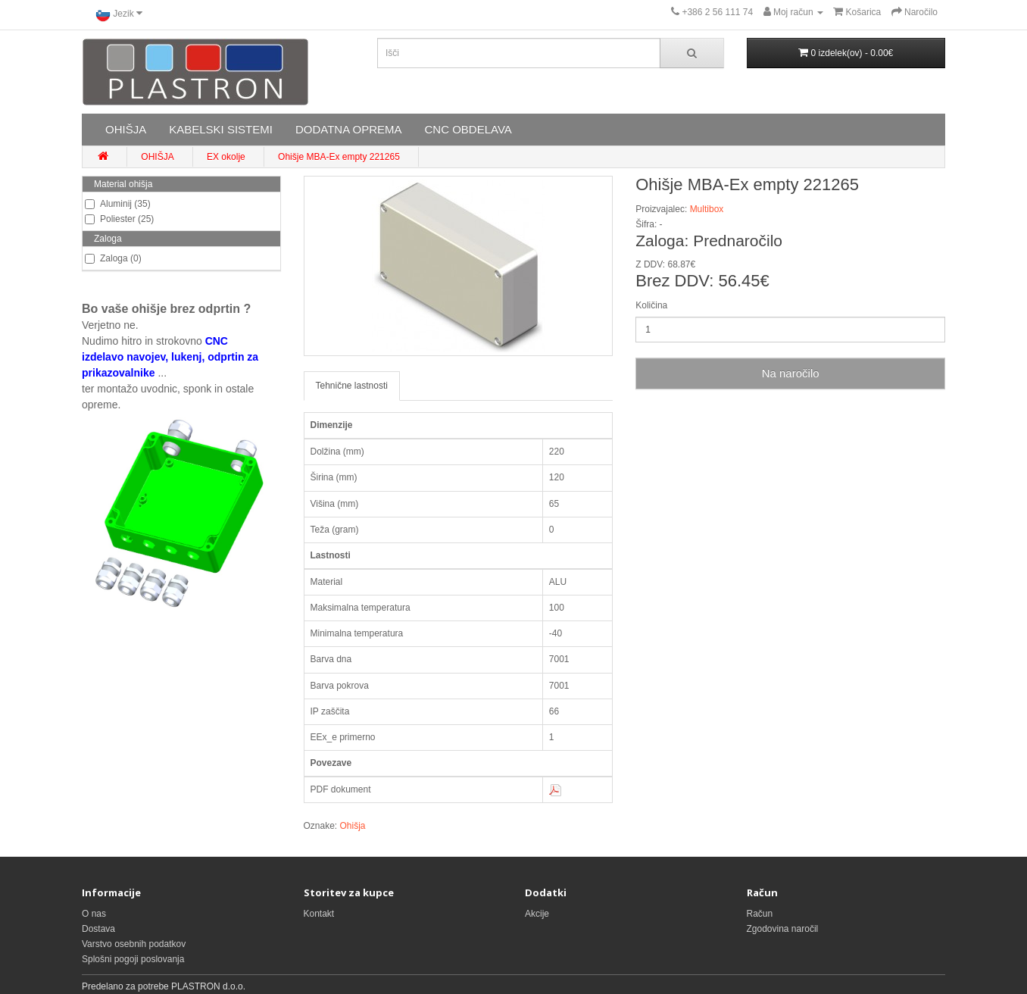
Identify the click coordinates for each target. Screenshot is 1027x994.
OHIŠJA (125, 129)
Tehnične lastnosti (352, 385)
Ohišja (353, 826)
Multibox (707, 209)
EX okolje (226, 157)
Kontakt (319, 913)
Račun (760, 913)
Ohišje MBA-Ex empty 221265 (339, 157)
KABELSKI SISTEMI (221, 129)
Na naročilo (790, 373)
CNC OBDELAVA (467, 129)
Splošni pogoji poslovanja (133, 959)
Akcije (537, 913)
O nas (94, 913)
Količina (651, 305)
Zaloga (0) (113, 258)
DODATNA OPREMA (348, 129)
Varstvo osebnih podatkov (134, 944)
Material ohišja (123, 184)
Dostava (98, 929)
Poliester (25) (119, 219)
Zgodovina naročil (783, 929)
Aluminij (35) (118, 203)
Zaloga (108, 238)
